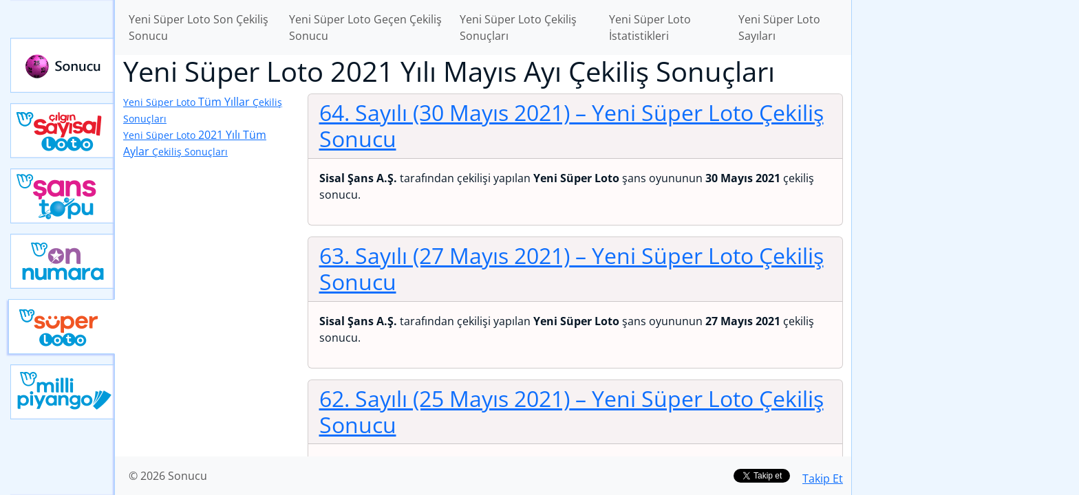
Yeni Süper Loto (61, 326)
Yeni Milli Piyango (62, 391)
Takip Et (822, 478)
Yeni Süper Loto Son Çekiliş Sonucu (198, 27)
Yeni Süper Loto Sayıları (779, 27)
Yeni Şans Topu (62, 195)
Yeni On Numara (62, 261)
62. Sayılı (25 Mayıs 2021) (571, 411)
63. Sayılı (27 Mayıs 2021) (571, 268)
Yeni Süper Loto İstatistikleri (650, 27)
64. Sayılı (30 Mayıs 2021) (571, 125)
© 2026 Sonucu (168, 475)
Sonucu (62, 65)
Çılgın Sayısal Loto (62, 130)
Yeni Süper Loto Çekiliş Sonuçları (518, 27)
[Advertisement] (965, 217)
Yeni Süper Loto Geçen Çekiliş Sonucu (365, 27)
